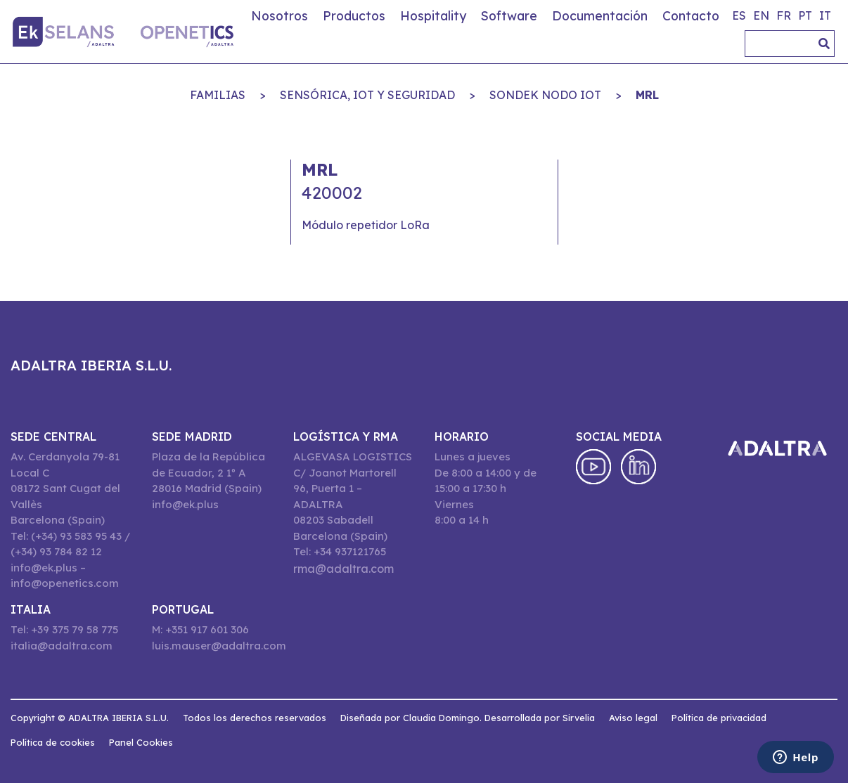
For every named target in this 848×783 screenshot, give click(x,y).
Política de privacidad (719, 717)
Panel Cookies (141, 742)
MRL (647, 95)
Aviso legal (633, 717)
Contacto (690, 15)
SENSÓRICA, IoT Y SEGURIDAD (367, 95)
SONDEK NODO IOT (545, 95)
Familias (217, 95)
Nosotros (279, 15)
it (825, 15)
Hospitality (433, 15)
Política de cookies (53, 742)
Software (509, 15)
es (739, 15)
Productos (354, 15)
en (761, 15)
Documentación (600, 15)
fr (783, 15)
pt (805, 15)
